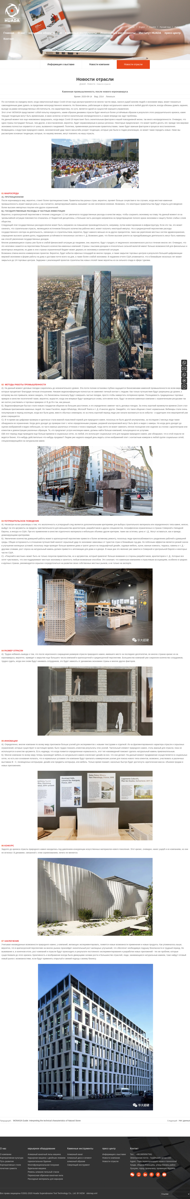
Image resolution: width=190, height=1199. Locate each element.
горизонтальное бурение (39, 1161)
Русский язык (165, 27)
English (142, 27)
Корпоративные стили (10, 1165)
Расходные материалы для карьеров (45, 1179)
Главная (9, 32)
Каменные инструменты (81, 32)
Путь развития (7, 1161)
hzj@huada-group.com (160, 1158)
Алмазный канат (75, 1154)
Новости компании (99, 64)
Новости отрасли (133, 64)
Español (153, 27)
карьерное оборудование (45, 32)
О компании (5, 1154)
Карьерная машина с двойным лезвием (46, 1158)
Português (179, 27)
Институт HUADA (150, 32)
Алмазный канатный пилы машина (44, 1154)
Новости (91, 84)
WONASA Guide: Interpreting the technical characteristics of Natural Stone (47, 1120)
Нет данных (184, 1120)
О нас (21, 32)
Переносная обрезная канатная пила (45, 1175)
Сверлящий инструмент (78, 1165)
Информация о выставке (61, 64)
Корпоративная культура (11, 1158)
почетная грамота (8, 1168)
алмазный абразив (76, 1161)
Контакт (9, 38)
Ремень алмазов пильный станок (43, 1172)
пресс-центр (172, 32)
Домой (83, 84)
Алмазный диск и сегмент (79, 1158)
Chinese (131, 27)
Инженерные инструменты (117, 32)
